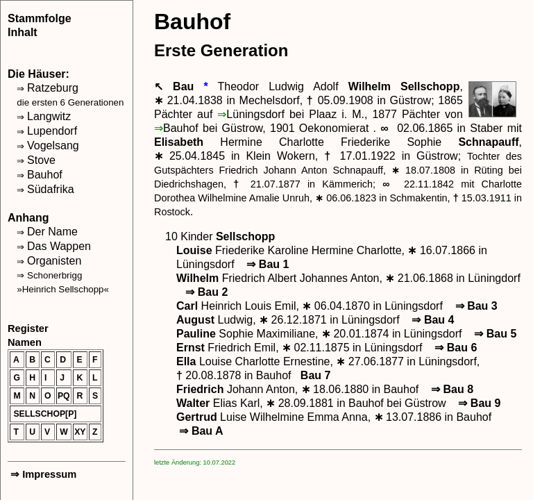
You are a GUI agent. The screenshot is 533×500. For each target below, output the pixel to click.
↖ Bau (178, 86)
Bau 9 (477, 403)
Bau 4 (431, 320)
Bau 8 (450, 389)
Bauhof (180, 128)
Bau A (199, 431)
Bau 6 (454, 347)
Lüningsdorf (255, 114)
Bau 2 (205, 292)
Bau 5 (493, 334)
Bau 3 (474, 306)
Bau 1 (266, 264)
